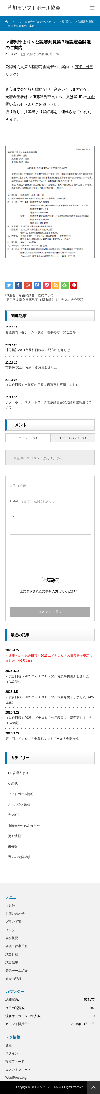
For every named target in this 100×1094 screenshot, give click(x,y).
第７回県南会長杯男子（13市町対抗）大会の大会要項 (44, 300)
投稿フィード (15, 1061)
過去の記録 (13, 979)
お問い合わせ (15, 913)
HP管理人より (18, 773)
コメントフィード (18, 1069)
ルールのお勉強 (19, 804)
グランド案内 (15, 921)
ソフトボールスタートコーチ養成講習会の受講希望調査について (48, 404)
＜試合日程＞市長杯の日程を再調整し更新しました (42, 385)
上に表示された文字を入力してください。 (50, 591)
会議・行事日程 (16, 946)
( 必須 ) (18, 485)
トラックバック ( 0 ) (72, 437)
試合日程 (11, 954)
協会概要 (11, 938)
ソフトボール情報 (21, 794)
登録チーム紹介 (16, 971)
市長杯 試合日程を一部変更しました (31, 367)
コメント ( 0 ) (28, 437)
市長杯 (10, 905)
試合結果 (11, 962)
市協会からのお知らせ (39, 54)
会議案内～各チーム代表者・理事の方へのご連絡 (40, 332)
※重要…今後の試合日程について (30, 295)
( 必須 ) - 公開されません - (33, 501)
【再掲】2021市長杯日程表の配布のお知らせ (37, 350)
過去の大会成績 (19, 857)
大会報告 (14, 815)
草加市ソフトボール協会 (46, 1087)
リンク (10, 930)
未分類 (13, 846)
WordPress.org (16, 1078)
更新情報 (14, 836)
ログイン (11, 1053)
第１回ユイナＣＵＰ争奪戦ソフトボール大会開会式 (42, 739)
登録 (8, 1045)
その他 (13, 783)
